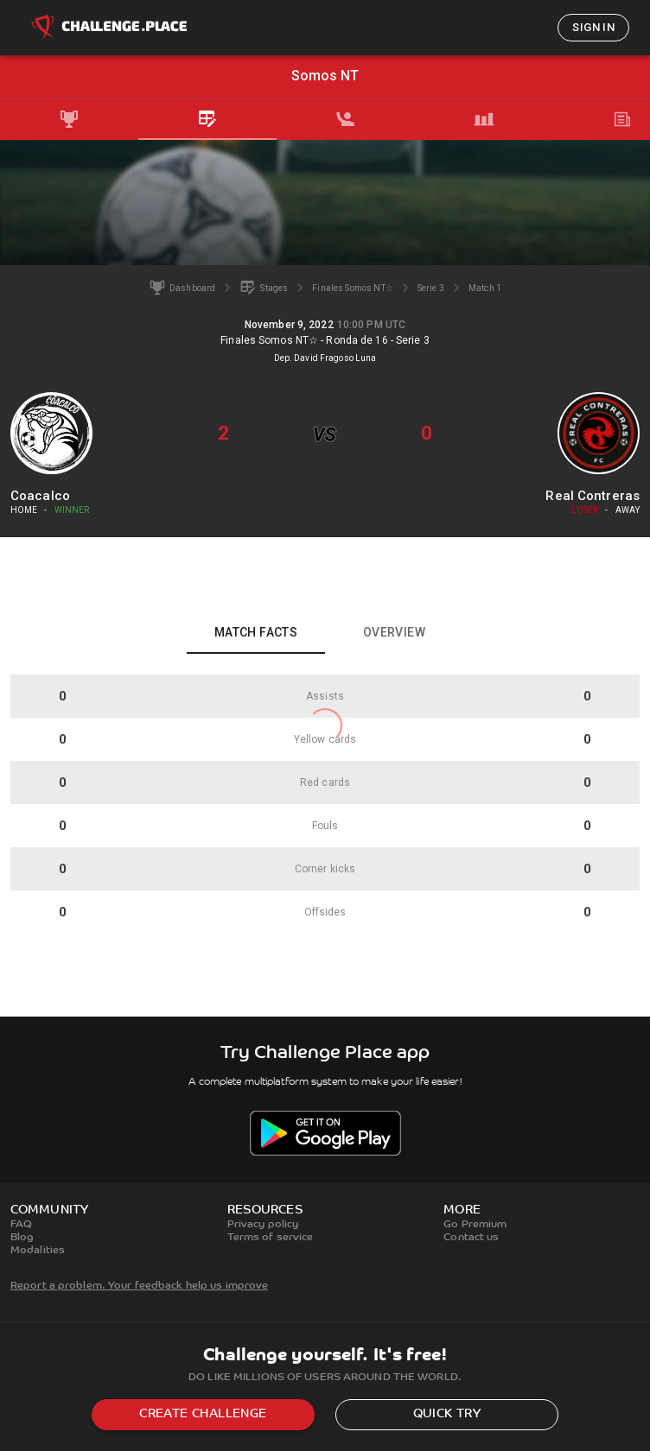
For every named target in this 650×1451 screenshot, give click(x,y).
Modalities (37, 1250)
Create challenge (202, 1414)
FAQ (21, 1225)
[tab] (69, 119)
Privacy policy (263, 1225)
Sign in (593, 27)
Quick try (447, 1414)
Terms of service (270, 1237)
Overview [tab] (394, 632)
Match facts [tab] (255, 632)
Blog (22, 1237)
